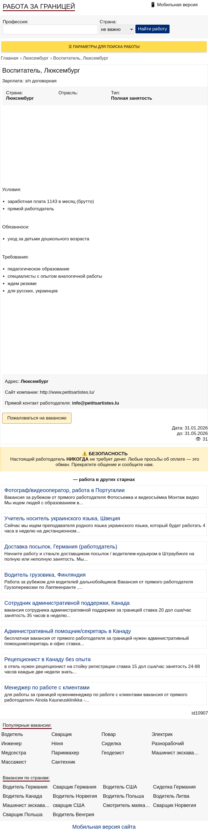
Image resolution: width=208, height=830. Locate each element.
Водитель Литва (171, 796)
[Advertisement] (105, 145)
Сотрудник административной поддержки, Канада (67, 603)
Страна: (108, 21)
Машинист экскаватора (175, 752)
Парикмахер (65, 752)
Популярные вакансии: (27, 725)
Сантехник (63, 762)
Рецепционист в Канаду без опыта (47, 659)
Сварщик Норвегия (174, 805)
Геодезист (113, 752)
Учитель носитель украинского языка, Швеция (62, 518)
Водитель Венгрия (73, 814)
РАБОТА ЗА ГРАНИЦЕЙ (39, 6)
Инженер (11, 743)
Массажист (14, 762)
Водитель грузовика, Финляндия (45, 575)
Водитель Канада (22, 796)
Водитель (12, 734)
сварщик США (69, 805)
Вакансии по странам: (26, 777)
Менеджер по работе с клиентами (47, 687)
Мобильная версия (177, 4)
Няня (57, 743)
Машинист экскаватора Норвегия (26, 805)
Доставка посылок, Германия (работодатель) (60, 547)
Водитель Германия (25, 787)
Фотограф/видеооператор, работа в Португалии (64, 490)
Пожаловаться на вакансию (36, 418)
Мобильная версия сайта (104, 827)
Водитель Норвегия (75, 796)
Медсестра (13, 752)
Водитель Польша (123, 796)
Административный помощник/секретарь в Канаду (67, 631)
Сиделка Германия (174, 787)
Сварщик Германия (74, 787)
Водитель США (120, 787)
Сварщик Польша (23, 814)
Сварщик (61, 734)
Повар (109, 734)
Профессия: (15, 21)
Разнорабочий (168, 743)
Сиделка (111, 743)
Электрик (162, 734)
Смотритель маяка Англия (126, 805)
